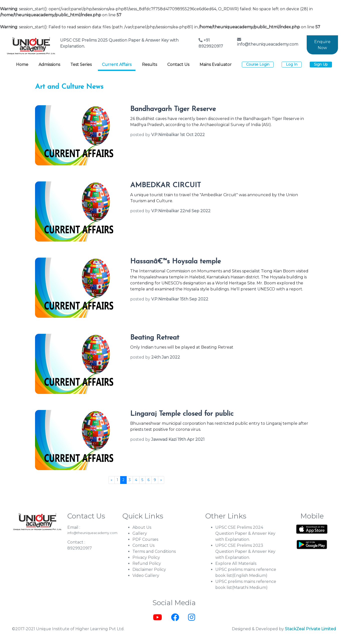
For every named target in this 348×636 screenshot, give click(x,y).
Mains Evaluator (216, 64)
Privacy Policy (146, 557)
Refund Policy (146, 563)
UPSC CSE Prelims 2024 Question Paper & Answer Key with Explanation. (245, 533)
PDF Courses (145, 539)
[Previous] (111, 480)
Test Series (81, 64)
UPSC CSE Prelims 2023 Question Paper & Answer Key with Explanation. (245, 551)
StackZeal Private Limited (310, 628)
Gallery (139, 533)
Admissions (49, 64)
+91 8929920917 (211, 43)
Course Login (257, 64)
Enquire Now (322, 44)
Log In (291, 64)
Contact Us (178, 64)
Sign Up (321, 64)
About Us (141, 527)
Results (149, 64)
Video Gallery (145, 575)
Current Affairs (116, 64)
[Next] (161, 480)
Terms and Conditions (154, 551)
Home (22, 64)
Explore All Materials (235, 563)
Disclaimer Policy (149, 569)
